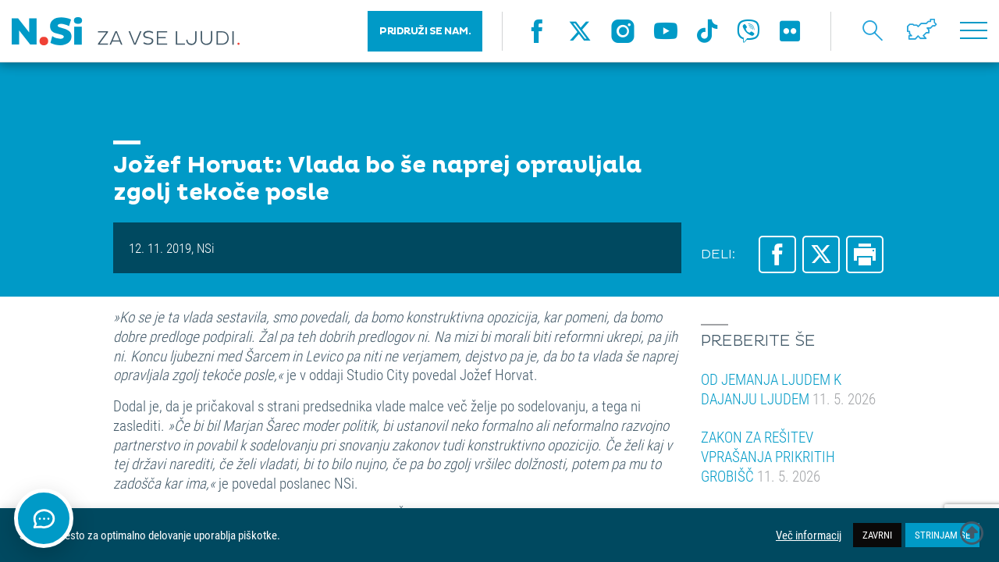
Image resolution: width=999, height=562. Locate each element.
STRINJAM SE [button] (942, 535)
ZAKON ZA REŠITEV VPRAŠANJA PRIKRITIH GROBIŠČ (768, 456)
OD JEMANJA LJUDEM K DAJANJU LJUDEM (788, 388)
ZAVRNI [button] (877, 535)
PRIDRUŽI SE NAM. (425, 31)
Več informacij (808, 535)
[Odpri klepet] (43, 518)
